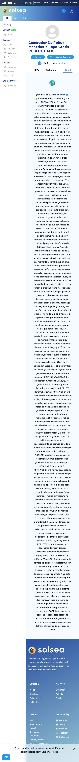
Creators (34, 694)
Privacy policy (36, 739)
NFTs (36, 70)
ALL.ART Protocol (38, 744)
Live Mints (61, 690)
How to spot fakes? (36, 726)
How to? (27, 2)
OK (6, 757)
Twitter (61, 724)
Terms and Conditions (35, 734)
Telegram (62, 733)
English (37, 3)
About (68, 70)
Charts (59, 698)
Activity (59, 694)
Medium (61, 728)
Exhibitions (35, 702)
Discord (61, 720)
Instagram (62, 737)
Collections (52, 70)
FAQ (32, 720)
